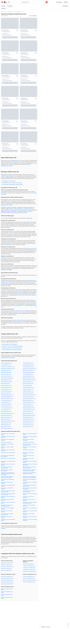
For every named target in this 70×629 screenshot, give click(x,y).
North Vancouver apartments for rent (8, 366)
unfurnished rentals (5, 212)
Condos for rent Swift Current (6, 564)
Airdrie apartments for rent (6, 392)
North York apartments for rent (6, 376)
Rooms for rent (10, 267)
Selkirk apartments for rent (6, 419)
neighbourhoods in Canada (6, 205)
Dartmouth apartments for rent (6, 407)
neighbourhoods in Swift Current (8, 357)
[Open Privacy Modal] (9, 2)
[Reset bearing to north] (68, 627)
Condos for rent (4, 257)
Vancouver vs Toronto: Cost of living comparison (12, 346)
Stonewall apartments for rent (28, 419)
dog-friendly (30, 281)
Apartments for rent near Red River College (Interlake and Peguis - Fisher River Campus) (8, 473)
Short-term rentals (32, 301)
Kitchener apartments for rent (28, 387)
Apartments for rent (28, 223)
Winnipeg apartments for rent (28, 417)
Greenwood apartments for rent (28, 409)
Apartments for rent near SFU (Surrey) (8, 452)
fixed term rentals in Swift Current (19, 320)
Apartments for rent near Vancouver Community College (29, 445)
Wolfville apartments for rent (6, 415)
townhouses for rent (9, 243)
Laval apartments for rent (5, 402)
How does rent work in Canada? (8, 181)
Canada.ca (3, 528)
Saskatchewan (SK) (15, 160)
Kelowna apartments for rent (6, 372)
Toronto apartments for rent (28, 374)
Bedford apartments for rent (28, 411)
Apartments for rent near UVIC (28, 449)
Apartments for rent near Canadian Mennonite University (29, 467)
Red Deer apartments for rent (28, 392)
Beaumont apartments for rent (28, 396)
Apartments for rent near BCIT (28, 442)
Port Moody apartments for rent (29, 370)
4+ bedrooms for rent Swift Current (29, 571)
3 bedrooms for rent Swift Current (29, 569)
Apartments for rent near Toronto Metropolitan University (7, 506)
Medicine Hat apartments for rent (7, 398)
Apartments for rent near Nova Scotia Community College (8, 491)
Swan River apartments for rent (6, 428)
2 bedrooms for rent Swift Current (29, 567)
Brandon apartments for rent (28, 424)
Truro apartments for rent (5, 409)
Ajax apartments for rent (5, 383)
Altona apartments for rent (6, 424)
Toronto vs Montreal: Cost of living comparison (12, 349)
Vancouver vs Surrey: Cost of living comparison (12, 347)
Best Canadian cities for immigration (9, 344)
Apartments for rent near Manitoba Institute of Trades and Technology (29, 477)
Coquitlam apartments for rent (28, 366)
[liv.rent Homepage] (4, 2)
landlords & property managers (7, 175)
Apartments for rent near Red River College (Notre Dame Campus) (29, 470)
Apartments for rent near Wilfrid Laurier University (7, 514)
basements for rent (33, 248)
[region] (54, 319)
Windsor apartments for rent (28, 413)
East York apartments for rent (6, 385)
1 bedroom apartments (18, 208)
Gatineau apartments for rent (6, 404)
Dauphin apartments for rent (28, 426)
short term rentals (23, 212)
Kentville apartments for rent (6, 411)
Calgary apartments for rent (28, 389)
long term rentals (14, 212)
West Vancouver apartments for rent (29, 368)
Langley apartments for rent (6, 370)
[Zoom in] (68, 624)
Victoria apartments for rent (6, 374)
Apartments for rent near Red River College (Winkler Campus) (29, 473)
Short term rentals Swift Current (29, 578)
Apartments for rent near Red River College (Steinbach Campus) (7, 477)
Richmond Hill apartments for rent (29, 379)
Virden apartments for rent (6, 426)
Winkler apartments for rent (28, 422)
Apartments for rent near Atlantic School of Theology (29, 491)
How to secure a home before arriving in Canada (12, 184)
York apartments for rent (27, 385)
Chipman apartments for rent (28, 391)
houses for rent (12, 231)
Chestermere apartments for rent (7, 394)
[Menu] (66, 2)
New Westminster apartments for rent (8, 368)
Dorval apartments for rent (28, 404)
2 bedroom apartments (28, 208)
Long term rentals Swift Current (28, 576)
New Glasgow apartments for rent (29, 415)
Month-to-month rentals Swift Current (30, 580)
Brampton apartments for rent (6, 381)
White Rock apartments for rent (28, 372)
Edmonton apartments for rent (6, 391)
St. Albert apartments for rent (6, 400)
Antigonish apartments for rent (6, 417)
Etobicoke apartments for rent (28, 376)
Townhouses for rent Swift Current (7, 566)
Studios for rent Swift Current (28, 563)
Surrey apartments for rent (6, 364)
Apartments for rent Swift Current (7, 562)
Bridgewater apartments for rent (29, 407)
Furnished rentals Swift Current (6, 576)
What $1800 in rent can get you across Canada (12, 182)
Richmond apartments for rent (28, 364)
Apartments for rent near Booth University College (6, 467)
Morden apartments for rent (6, 422)
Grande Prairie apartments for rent (29, 398)
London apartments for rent (6, 389)
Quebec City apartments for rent (29, 402)
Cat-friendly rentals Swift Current (7, 583)
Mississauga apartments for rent (29, 377)
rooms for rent (21, 312)
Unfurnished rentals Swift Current (7, 578)
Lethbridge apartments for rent (6, 396)
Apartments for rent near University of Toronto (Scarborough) (30, 503)
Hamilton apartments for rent (6, 387)
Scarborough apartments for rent (7, 377)
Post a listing (59, 2)
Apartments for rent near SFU (6, 442)
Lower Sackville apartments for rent (7, 413)
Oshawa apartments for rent (28, 381)
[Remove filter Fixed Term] (5, 8)
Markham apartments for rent (28, 383)
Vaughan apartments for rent (6, 379)
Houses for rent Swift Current (6, 568)
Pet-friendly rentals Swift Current (7, 580)
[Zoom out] (68, 625)
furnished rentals (26, 211)
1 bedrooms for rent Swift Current (29, 565)
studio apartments (14, 210)
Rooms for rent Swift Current (6, 570)
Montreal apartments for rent (28, 400)
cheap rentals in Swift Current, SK (16, 310)
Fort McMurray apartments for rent (29, 394)
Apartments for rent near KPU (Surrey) (8, 458)
